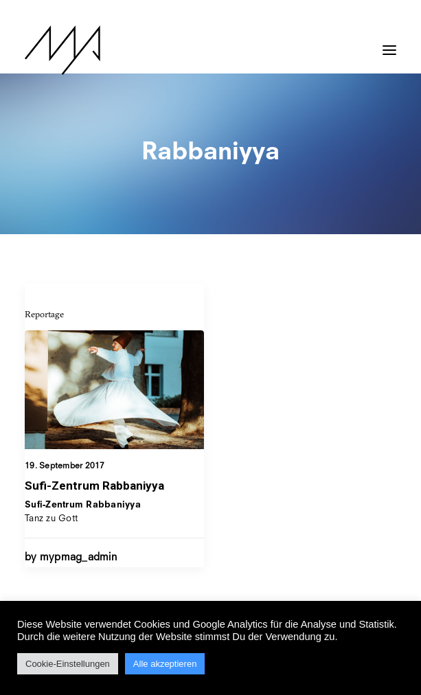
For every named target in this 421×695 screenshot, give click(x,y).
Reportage (44, 313)
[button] (389, 43)
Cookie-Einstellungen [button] (67, 664)
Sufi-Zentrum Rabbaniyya (94, 485)
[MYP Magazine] (62, 50)
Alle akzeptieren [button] (165, 664)
